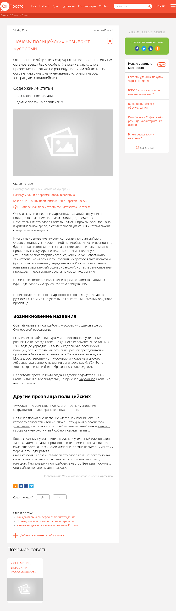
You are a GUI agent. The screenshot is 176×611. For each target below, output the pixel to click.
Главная (4, 15)
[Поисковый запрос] (133, 6)
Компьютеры (87, 6)
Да (42, 497)
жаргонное (87, 379)
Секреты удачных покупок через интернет (145, 79)
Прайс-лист (146, 31)
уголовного (21, 426)
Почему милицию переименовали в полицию (44, 195)
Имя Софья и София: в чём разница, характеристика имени (145, 121)
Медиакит (134, 31)
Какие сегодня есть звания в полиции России (47, 525)
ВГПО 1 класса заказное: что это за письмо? (144, 92)
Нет (59, 497)
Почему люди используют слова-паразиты (45, 521)
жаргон (96, 438)
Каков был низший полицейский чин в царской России (50, 201)
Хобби (103, 6)
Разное (15, 15)
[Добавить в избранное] (110, 41)
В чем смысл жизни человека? (141, 136)
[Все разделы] (173, 6)
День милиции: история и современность (23, 567)
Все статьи (147, 148)
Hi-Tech (44, 6)
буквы (17, 247)
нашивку (104, 426)
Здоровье (68, 6)
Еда (33, 6)
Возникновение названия (35, 96)
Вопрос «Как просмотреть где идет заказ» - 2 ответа (56, 207)
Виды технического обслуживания (141, 105)
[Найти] (148, 6)
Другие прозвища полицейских (40, 102)
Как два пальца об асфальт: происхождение (46, 517)
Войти (160, 6)
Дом (55, 6)
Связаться (159, 31)
